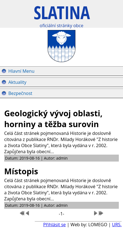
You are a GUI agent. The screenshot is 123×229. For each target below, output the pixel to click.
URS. (117, 225)
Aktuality (17, 82)
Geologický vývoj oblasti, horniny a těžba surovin (53, 118)
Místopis (21, 171)
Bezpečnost (20, 93)
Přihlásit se (54, 225)
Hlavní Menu (21, 71)
